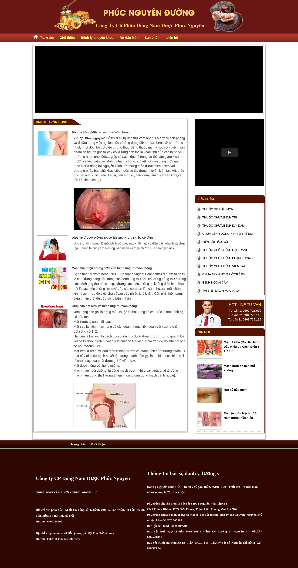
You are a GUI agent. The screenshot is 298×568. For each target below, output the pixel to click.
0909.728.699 (252, 310)
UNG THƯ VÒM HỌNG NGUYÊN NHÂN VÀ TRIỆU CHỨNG (112, 237)
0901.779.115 (252, 315)
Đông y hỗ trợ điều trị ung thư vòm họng (101, 132)
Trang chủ (47, 37)
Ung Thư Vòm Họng (52, 122)
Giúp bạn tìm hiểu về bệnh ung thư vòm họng (104, 306)
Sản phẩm (206, 199)
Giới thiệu (98, 444)
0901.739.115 (252, 319)
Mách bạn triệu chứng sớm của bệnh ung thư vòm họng (112, 268)
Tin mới (204, 332)
